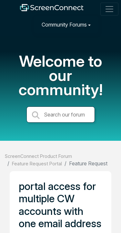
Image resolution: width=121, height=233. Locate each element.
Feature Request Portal (37, 163)
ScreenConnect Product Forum (38, 156)
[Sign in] (108, 24)
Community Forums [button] (64, 24)
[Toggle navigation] (109, 9)
